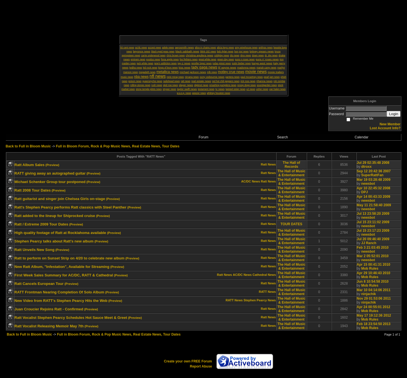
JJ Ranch (368, 243)
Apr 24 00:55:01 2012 (373, 307)
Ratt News (268, 164)
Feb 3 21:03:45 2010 (373, 248)
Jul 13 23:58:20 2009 (373, 214)
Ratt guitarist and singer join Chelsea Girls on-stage (59, 199)
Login (393, 114)
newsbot (368, 184)
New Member (390, 124)
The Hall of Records (291, 165)
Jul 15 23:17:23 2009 (373, 231)
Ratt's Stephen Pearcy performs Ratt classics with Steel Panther (70, 207)
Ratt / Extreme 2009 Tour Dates (41, 224)
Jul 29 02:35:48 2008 (373, 163)
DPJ (364, 192)
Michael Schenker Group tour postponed (49, 182)
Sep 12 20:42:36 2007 (374, 171)
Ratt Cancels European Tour (39, 284)
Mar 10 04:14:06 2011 (373, 290)
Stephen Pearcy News (260, 300)
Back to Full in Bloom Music (28, 146)
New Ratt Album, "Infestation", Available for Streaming (61, 267)
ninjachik (368, 294)
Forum (204, 137)
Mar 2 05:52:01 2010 (373, 256)
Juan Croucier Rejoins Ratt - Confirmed (48, 309)
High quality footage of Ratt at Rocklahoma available (60, 233)
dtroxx (366, 167)
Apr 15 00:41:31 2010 (373, 265)
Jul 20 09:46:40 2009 (373, 239)
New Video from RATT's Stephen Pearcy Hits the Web (60, 300)
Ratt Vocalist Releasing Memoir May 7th (49, 326)
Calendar (362, 137)
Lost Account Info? (385, 128)
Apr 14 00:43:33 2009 (373, 197)
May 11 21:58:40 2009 (374, 205)
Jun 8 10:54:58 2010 (373, 282)
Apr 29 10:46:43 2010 (373, 273)
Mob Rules (369, 268)
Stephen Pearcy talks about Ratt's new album (54, 241)
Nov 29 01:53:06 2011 (374, 298)
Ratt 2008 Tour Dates (32, 190)
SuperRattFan (372, 175)
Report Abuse (201, 366)
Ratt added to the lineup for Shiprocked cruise (54, 216)
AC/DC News (250, 181)
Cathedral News (264, 274)
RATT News (267, 291)
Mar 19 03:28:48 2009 (373, 180)
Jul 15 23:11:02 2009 (373, 222)
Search (282, 137)
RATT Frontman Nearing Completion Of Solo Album (59, 292)
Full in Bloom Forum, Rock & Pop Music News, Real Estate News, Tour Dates (117, 146)
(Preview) (52, 165)
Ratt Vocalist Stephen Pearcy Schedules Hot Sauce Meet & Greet (70, 317)
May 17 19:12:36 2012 (374, 315)
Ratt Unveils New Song (34, 250)
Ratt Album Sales (29, 165)
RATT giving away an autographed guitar (50, 173)
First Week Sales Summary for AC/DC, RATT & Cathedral (63, 275)
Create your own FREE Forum (188, 361)
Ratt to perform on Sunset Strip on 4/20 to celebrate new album (69, 258)
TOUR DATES (291, 224)
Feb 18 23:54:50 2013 (373, 324)
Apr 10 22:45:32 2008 (373, 188)
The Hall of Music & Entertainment (292, 173)
